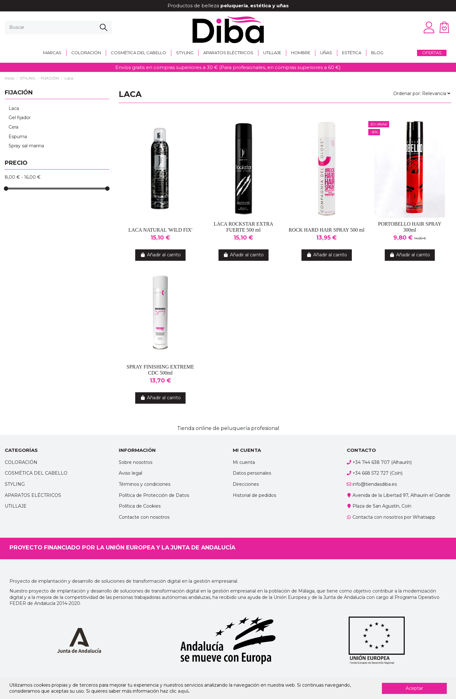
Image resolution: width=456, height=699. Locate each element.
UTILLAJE (16, 506)
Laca (14, 108)
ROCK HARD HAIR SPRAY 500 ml (326, 230)
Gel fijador (20, 117)
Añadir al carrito (160, 255)
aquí (183, 691)
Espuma (18, 136)
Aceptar (414, 688)
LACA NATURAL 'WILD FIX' (160, 230)
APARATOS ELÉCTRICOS (33, 495)
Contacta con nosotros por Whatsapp (393, 517)
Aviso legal (130, 473)
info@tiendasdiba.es (374, 484)
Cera (13, 127)
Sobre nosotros (135, 462)
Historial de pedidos (254, 495)
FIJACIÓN (19, 92)
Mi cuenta (244, 462)
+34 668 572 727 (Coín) (377, 473)
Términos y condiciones (144, 484)
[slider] (6, 188)
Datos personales (252, 473)
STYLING (15, 484)
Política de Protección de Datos (154, 495)
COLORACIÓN (21, 462)
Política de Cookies (140, 506)
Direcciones (246, 484)
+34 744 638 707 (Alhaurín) (382, 462)
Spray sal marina (26, 146)
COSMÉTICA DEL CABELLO (36, 473)
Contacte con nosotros (144, 517)
